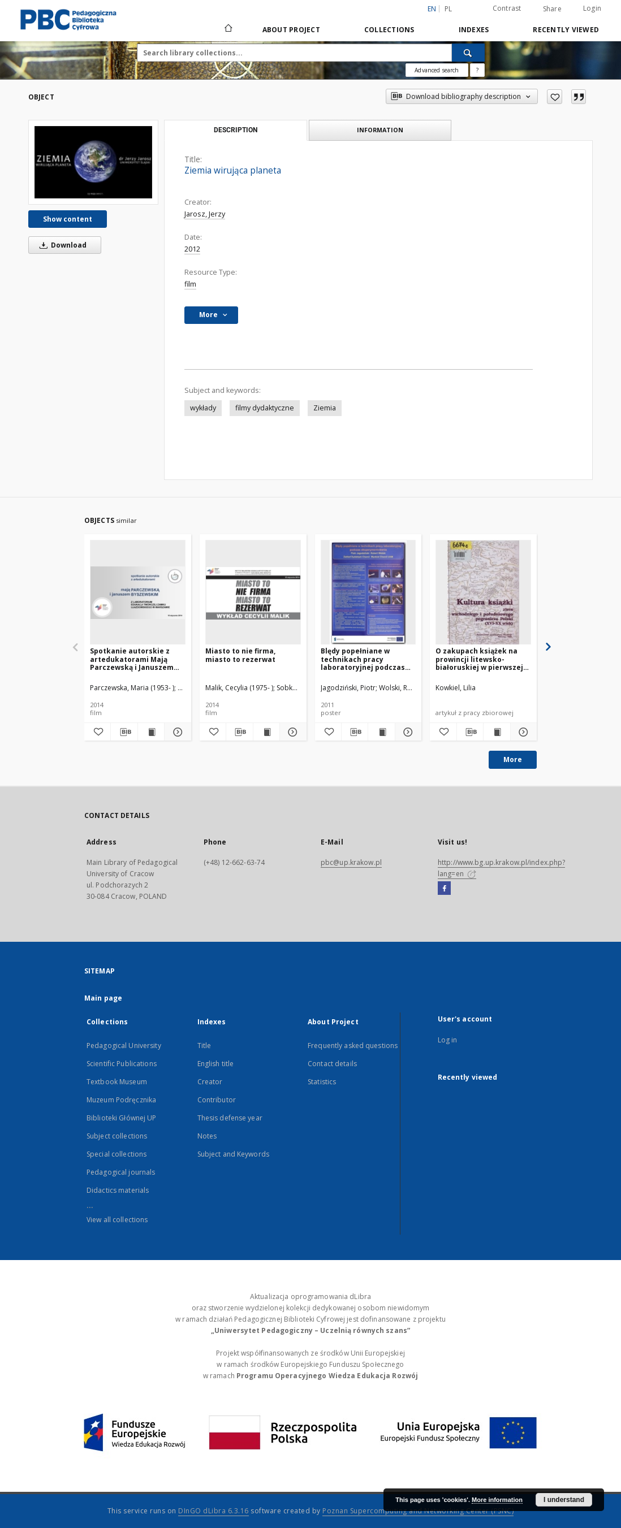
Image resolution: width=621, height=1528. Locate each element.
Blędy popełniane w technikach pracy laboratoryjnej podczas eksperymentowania (363, 659)
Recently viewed (566, 29)
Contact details (332, 1063)
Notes (207, 1136)
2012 (192, 249)
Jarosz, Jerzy (204, 214)
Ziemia (324, 408)
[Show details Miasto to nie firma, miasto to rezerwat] (291, 732)
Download (61, 245)
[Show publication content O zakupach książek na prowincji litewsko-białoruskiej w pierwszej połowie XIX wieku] (497, 732)
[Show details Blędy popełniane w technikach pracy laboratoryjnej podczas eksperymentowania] (407, 732)
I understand (564, 1500)
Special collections (116, 1154)
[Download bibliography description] (124, 732)
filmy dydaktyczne (264, 408)
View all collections (117, 1219)
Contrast (507, 8)
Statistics (322, 1082)
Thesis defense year (229, 1118)
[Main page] (227, 29)
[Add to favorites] (554, 96)
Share (552, 9)
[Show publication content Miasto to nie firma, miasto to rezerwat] (266, 732)
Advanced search (437, 70)
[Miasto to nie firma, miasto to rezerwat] (253, 592)
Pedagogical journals (121, 1172)
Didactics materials (118, 1190)
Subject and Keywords (233, 1154)
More (512, 759)
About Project (291, 29)
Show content (67, 219)
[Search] (468, 53)
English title (215, 1063)
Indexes (474, 29)
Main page (103, 998)
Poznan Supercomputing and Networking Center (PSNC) (418, 1511)
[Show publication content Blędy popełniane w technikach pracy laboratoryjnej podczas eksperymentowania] (381, 732)
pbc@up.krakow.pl (351, 862)
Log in (448, 1040)
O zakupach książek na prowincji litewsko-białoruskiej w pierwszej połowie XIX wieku (479, 659)
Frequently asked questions (353, 1045)
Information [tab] (380, 129)
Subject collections (117, 1136)
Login (592, 8)
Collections (389, 29)
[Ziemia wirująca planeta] (93, 162)
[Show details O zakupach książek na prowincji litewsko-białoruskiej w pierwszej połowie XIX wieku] (522, 732)
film (190, 284)
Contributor (216, 1100)
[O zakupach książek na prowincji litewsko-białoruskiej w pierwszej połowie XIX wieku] (483, 592)
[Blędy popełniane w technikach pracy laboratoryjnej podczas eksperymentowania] (368, 592)
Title (204, 1045)
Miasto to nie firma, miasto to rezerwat (240, 655)
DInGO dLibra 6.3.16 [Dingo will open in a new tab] (213, 1511)
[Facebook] (444, 889)
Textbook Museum (117, 1082)
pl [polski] (448, 8)
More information (497, 1499)
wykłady (203, 408)
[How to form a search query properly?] (477, 70)
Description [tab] (235, 130)
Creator (210, 1082)
